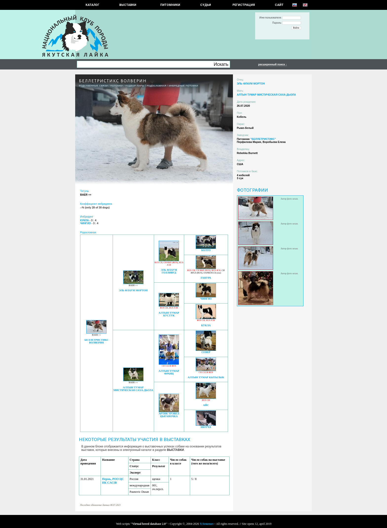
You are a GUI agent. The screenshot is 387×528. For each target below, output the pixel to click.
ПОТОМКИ (116, 86)
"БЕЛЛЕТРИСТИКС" (263, 138)
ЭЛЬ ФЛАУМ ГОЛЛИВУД (169, 271)
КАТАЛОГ (92, 5)
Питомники (170, 5)
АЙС (206, 405)
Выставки (127, 5)
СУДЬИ (205, 5)
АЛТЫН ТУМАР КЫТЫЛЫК (206, 377)
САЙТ (279, 5)
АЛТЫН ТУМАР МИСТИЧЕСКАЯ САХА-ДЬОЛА (133, 389)
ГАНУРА (206, 277)
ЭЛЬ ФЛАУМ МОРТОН (133, 290)
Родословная (156, 86)
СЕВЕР (206, 352)
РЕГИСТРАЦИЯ (243, 5)
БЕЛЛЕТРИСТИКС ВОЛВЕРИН (96, 341)
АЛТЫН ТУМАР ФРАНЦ (168, 372)
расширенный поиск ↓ (272, 64)
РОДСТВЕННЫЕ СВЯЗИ (93, 86)
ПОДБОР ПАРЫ (134, 86)
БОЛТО (206, 250)
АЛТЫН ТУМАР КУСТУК (168, 314)
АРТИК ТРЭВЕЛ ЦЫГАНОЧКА (169, 415)
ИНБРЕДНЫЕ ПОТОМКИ (183, 86)
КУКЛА (206, 325)
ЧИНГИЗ (205, 298)
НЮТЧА (206, 427)
